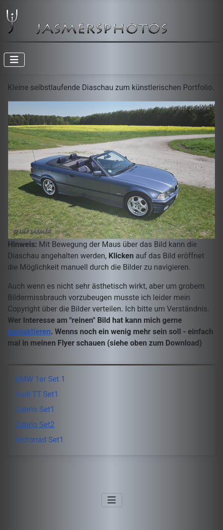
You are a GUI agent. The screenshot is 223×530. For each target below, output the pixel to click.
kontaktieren (29, 331)
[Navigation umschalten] (14, 60)
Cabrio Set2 (35, 424)
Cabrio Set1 (35, 409)
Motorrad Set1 (39, 439)
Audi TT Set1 (36, 394)
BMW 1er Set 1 (40, 379)
